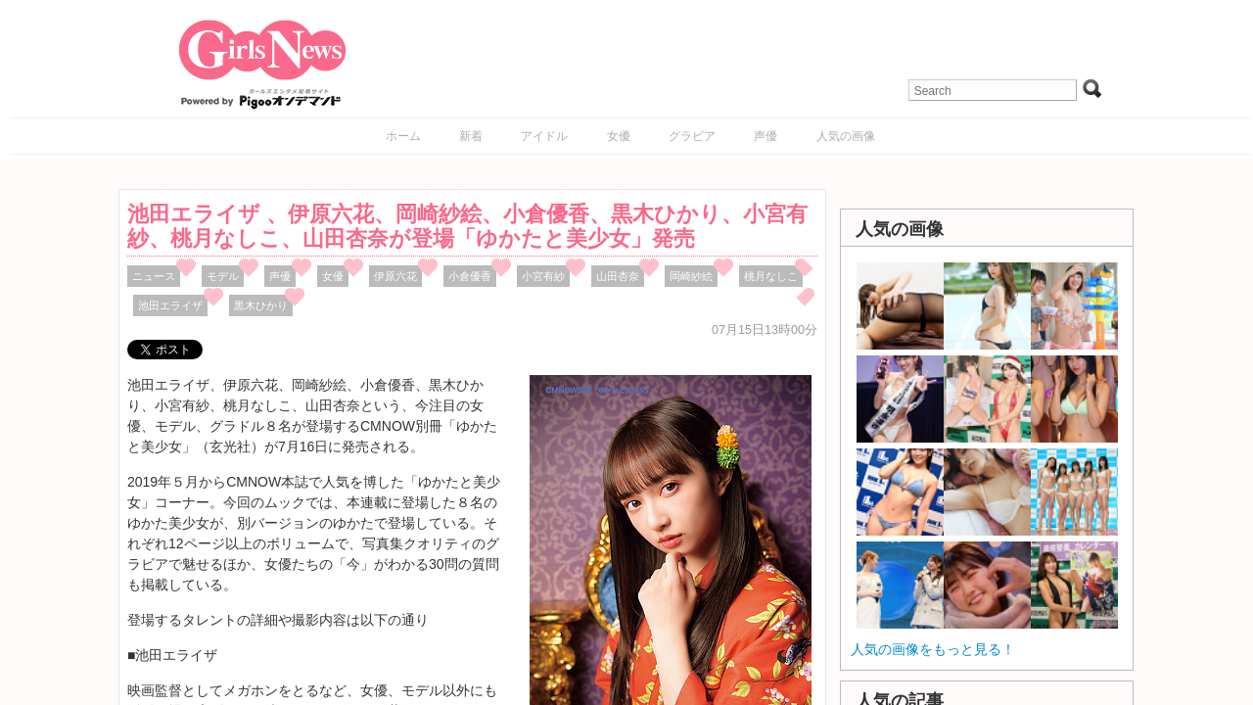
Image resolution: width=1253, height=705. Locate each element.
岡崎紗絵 (691, 276)
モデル (223, 276)
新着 (471, 136)
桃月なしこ (771, 276)
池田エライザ (170, 305)
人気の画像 (845, 136)
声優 (765, 136)
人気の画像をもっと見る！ (933, 649)
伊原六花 (395, 276)
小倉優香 (469, 276)
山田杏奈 (617, 276)
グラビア (692, 136)
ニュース (153, 276)
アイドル (544, 136)
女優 (618, 136)
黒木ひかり (261, 305)
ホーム (403, 136)
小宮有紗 (543, 276)
